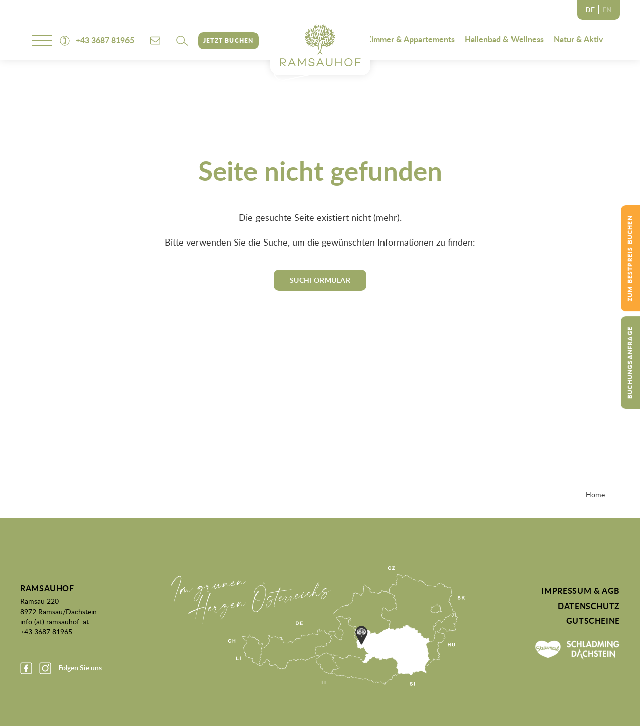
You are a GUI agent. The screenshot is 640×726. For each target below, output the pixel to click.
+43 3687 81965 (46, 631)
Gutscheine (593, 620)
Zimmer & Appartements (410, 39)
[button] (182, 41)
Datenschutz (589, 606)
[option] (607, 10)
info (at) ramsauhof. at (54, 621)
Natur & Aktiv (578, 39)
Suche (275, 242)
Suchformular (320, 280)
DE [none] (590, 9)
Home (595, 494)
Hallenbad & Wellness (504, 39)
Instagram (45, 668)
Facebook (26, 668)
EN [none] (607, 9)
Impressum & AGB (580, 590)
